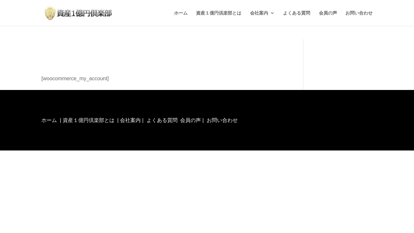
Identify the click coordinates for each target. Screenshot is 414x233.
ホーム (181, 13)
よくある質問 (296, 13)
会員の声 (328, 13)
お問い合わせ (359, 13)
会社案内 (259, 13)
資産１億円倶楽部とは (218, 13)
